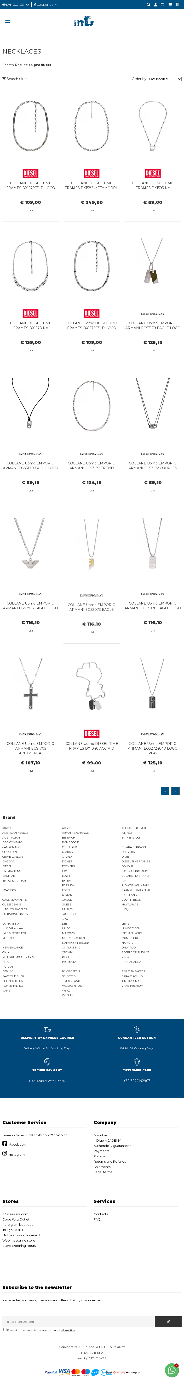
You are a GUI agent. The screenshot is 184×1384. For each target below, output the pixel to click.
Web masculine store (18, 1240)
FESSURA (68, 885)
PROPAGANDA (131, 962)
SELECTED (68, 976)
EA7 (64, 871)
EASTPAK (8, 875)
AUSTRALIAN (11, 837)
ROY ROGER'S (71, 971)
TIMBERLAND (71, 981)
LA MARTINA (10, 923)
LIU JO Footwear (12, 928)
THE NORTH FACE (14, 981)
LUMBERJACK (131, 928)
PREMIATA (69, 962)
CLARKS (67, 852)
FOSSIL (66, 890)
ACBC (65, 828)
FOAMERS (9, 890)
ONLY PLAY (129, 947)
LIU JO (66, 928)
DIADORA (8, 861)
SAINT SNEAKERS (133, 971)
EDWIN (66, 875)
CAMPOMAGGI (11, 847)
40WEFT (8, 828)
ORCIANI (67, 952)
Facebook (17, 1144)
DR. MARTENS (11, 871)
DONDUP (128, 866)
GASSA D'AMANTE (14, 899)
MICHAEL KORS (132, 933)
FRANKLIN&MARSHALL (137, 890)
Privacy (99, 1156)
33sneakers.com (15, 1214)
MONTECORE (130, 938)
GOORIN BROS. (131, 899)
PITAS (6, 962)
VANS (6, 990)
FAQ (97, 1219)
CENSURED (69, 847)
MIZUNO (8, 938)
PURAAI (7, 966)
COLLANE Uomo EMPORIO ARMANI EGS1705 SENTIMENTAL (30, 755)
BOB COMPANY (12, 842)
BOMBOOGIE (70, 842)
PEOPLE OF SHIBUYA (136, 952)
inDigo (126, 909)
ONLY (5, 952)
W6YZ (66, 990)
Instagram (17, 1154)
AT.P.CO (127, 832)
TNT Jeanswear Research (21, 1235)
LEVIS (125, 923)
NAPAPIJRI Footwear (75, 942)
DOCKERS (68, 866)
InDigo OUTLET (14, 1230)
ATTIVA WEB (97, 1358)
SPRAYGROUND (132, 976)
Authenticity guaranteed (113, 1146)
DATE (125, 856)
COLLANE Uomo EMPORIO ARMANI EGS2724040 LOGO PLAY (153, 755)
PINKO (126, 957)
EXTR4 (66, 880)
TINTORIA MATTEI (133, 981)
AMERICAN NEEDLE (15, 832)
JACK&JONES (70, 914)
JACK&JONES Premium (17, 914)
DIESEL (7, 866)
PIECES (66, 957)
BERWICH (68, 837)
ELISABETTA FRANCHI (136, 875)
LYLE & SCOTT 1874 (14, 933)
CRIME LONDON (12, 856)
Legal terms (103, 1172)
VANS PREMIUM (132, 985)
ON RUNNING (71, 947)
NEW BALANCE (12, 947)
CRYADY (67, 856)
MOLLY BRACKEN (73, 938)
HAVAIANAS (130, 904)
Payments (101, 1151)
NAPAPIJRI (129, 942)
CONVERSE (129, 852)
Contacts (101, 1214)
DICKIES (67, 861)
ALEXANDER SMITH (134, 828)
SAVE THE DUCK (13, 976)
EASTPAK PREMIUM (135, 871)
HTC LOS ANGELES (14, 909)
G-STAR (67, 895)
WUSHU (67, 995)
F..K (124, 880)
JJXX (65, 919)
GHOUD (67, 899)
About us (100, 1135)
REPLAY (7, 971)
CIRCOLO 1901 (10, 852)
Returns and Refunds (110, 1161)
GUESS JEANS (11, 904)
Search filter (14, 79)
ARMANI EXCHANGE (75, 832)
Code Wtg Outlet (15, 1219)
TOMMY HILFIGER (13, 985)
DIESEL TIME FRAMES (136, 861)
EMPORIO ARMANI (14, 880)
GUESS (66, 904)
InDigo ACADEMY (107, 1140)
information (68, 1330)
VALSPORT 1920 (72, 985)
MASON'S (68, 933)
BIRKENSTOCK (131, 837)
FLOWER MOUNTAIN (135, 885)
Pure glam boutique (18, 1224)
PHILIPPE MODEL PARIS (18, 957)
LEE (64, 923)
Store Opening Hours (19, 1246)
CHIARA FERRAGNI (134, 847)
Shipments (102, 1167)
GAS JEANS (129, 895)
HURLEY (67, 909)
